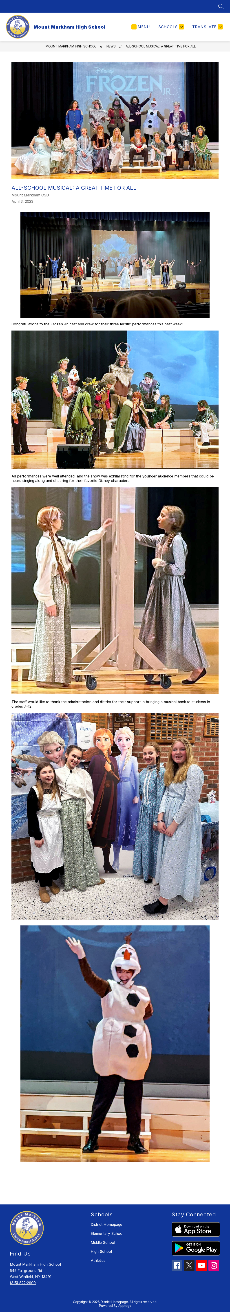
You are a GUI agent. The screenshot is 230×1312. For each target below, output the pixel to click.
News (111, 46)
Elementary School (107, 1233)
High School (101, 1251)
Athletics (98, 1260)
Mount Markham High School (71, 46)
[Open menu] (140, 27)
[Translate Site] (207, 27)
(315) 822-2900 (23, 1282)
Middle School (103, 1242)
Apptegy (124, 1305)
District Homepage (106, 1224)
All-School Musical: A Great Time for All (161, 46)
